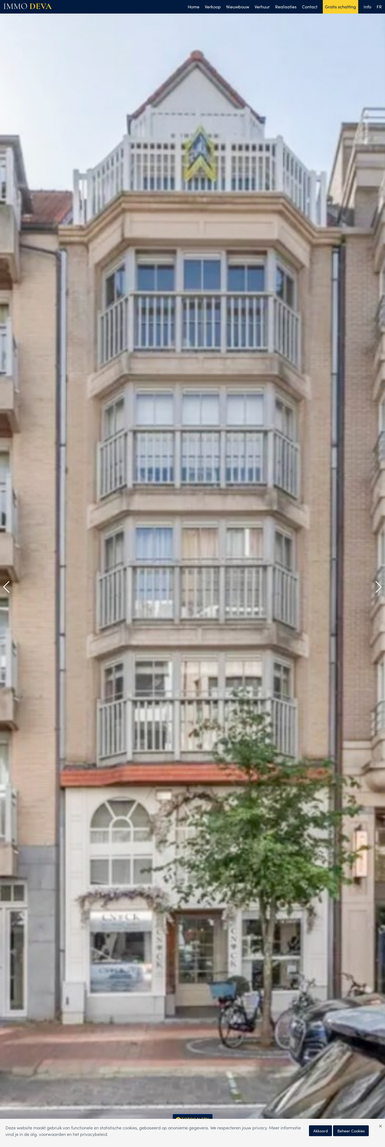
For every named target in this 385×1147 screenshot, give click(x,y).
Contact (309, 6)
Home (193, 6)
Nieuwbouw (237, 6)
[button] (6, 587)
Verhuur (262, 6)
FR (379, 6)
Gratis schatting (340, 6)
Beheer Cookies (351, 1130)
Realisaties (286, 6)
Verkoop (213, 6)
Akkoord (320, 1130)
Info (367, 6)
